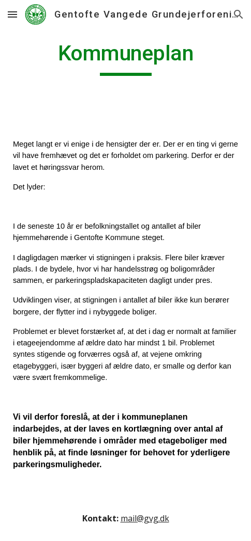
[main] (125, 58)
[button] (12, 14)
